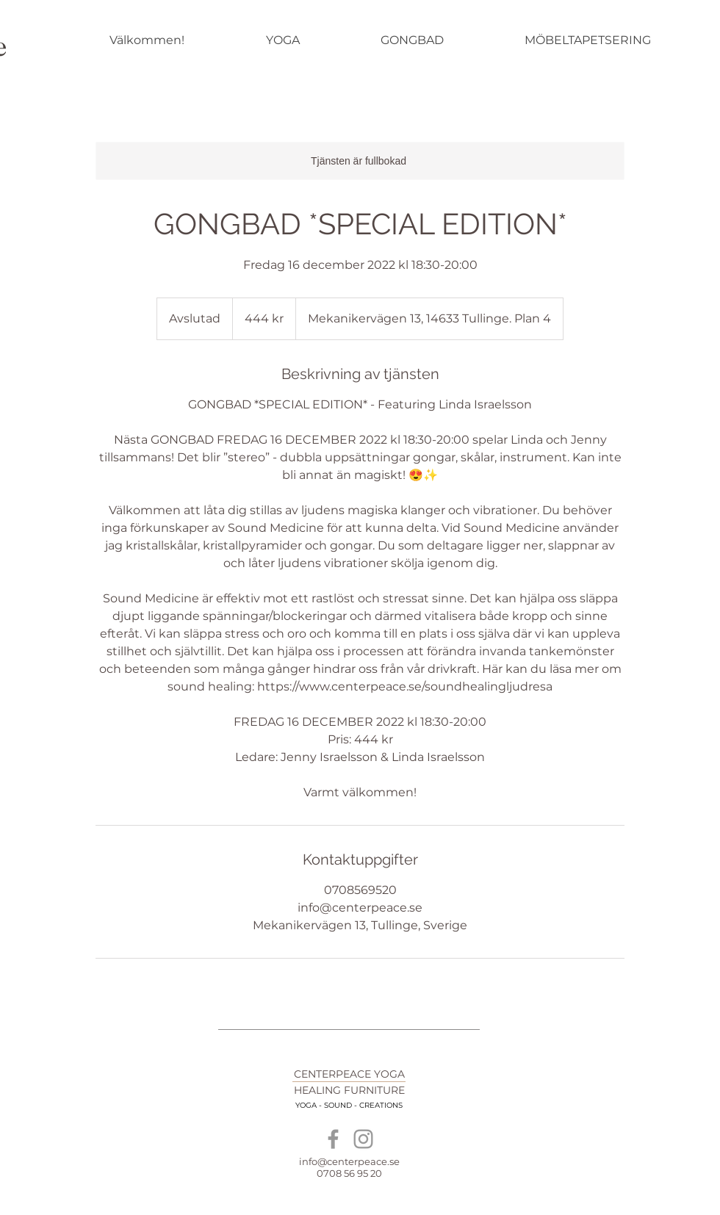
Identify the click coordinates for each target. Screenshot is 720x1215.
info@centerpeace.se (349, 1161)
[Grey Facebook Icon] (333, 1139)
